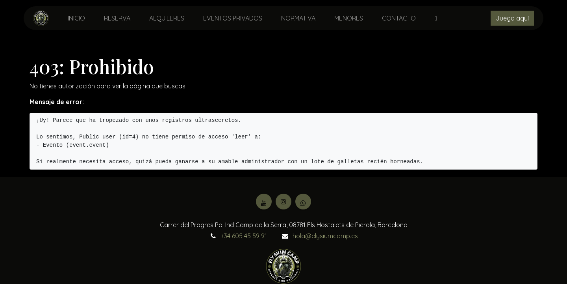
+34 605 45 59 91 (243, 236)
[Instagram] (283, 201)
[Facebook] (303, 201)
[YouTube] (264, 201)
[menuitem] (76, 18)
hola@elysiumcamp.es (325, 236)
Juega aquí (512, 18)
